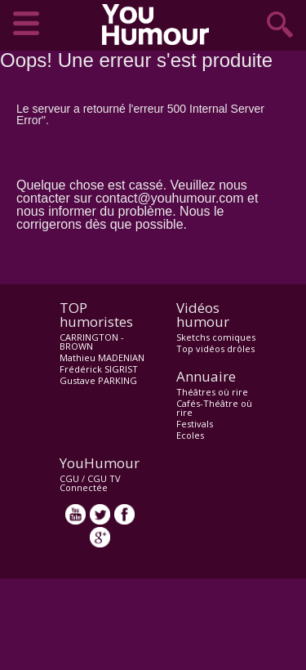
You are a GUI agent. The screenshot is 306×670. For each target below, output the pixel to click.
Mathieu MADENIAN (102, 357)
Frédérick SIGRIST (99, 369)
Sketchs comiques (215, 337)
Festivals (194, 424)
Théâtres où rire (212, 392)
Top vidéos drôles (215, 348)
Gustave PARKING (98, 380)
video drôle (159, 24)
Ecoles (190, 435)
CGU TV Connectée (90, 483)
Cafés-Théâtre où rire (214, 407)
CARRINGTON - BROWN (92, 341)
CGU (69, 478)
